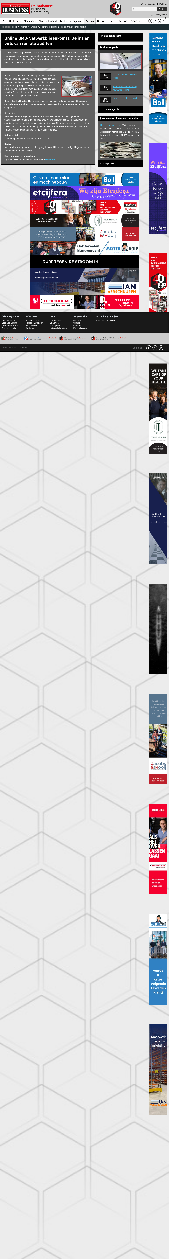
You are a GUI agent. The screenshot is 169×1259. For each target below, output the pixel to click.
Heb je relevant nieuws (111, 125)
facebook (148, 347)
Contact (76, 323)
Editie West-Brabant (10, 325)
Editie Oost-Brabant (9, 323)
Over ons (123, 21)
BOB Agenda (31, 325)
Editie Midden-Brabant (10, 320)
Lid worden (54, 323)
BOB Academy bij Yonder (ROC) (125, 76)
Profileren (163, 4)
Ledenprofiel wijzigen (58, 328)
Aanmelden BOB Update (106, 320)
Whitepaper (30, 328)
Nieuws (101, 21)
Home (3, 21)
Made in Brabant (48, 21)
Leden (111, 21)
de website (50, 159)
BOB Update (55, 325)
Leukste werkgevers (71, 21)
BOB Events (14, 21)
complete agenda (111, 109)
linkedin (161, 347)
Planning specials (9, 328)
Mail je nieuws (109, 163)
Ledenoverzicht (56, 320)
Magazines (30, 21)
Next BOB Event (32, 320)
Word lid (135, 21)
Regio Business (27, 8)
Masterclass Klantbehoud (125, 98)
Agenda (90, 21)
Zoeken (162, 9)
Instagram (154, 347)
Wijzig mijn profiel (148, 4)
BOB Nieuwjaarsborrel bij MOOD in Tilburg (125, 88)
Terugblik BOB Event (34, 323)
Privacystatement (80, 328)
